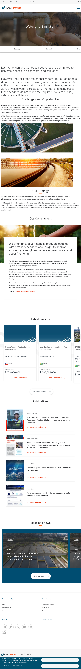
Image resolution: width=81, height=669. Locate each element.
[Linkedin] (11, 626)
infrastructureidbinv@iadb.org (25, 291)
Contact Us (45, 607)
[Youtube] (24, 626)
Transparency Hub (48, 604)
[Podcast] (30, 626)
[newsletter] (4, 632)
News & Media (6, 607)
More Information (21, 378)
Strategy (17, 49)
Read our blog (41, 576)
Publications (6, 611)
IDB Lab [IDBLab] (28, 654)
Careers (44, 611)
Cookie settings (17, 665)
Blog (3, 604)
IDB (22, 654)
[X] (17, 626)
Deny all (60, 660)
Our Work (49, 49)
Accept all (60, 666)
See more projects (42, 392)
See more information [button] (36, 427)
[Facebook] (4, 626)
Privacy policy (7, 665)
